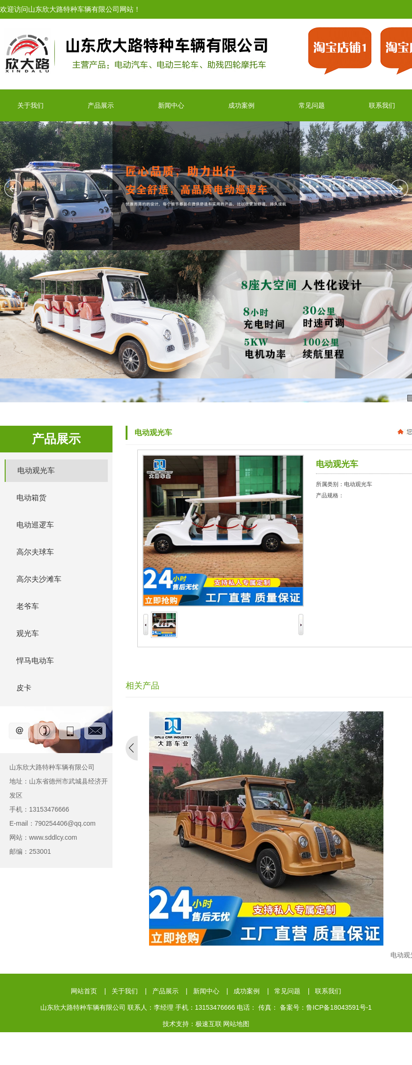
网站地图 (236, 1024)
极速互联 (208, 1024)
